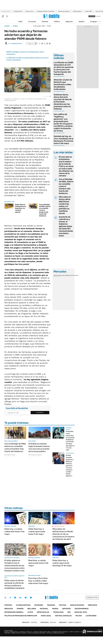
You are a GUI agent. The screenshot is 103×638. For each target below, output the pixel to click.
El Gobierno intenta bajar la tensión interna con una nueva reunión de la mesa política (39, 447)
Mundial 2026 (18, 11)
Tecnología (58, 612)
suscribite (92, 16)
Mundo (55, 609)
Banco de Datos (77, 605)
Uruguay (93, 21)
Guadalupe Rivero (16, 43)
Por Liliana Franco (9, 455)
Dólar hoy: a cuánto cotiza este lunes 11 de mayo (14, 531)
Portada (8, 605)
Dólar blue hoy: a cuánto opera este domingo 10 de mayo (62, 563)
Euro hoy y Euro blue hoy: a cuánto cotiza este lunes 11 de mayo (38, 581)
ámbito (7, 26)
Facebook (10, 597)
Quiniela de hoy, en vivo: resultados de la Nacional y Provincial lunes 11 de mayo (63, 140)
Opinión (81, 21)
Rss (68, 612)
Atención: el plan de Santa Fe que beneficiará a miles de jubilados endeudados (63, 84)
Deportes (66, 609)
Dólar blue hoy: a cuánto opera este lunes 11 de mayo (36, 531)
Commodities (68, 275)
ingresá (98, 16)
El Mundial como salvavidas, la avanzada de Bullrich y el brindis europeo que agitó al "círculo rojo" (70, 440)
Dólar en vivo (29, 11)
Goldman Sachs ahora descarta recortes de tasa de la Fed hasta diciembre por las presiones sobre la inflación (63, 101)
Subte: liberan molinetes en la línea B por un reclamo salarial (20, 208)
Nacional (44, 609)
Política (57, 21)
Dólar (20, 21)
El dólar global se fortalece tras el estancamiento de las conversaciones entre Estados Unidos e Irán (14, 565)
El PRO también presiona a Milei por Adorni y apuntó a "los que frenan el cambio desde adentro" (69, 465)
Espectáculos (43, 612)
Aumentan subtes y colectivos (45, 11)
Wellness (31, 609)
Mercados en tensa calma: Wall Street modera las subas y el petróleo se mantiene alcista (65, 205)
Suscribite (39, 412)
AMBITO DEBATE (70, 622)
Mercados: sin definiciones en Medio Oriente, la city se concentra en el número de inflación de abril (63, 534)
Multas (79, 616)
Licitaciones (91, 616)
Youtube (26, 597)
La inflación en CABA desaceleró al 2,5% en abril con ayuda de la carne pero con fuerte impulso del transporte (63, 68)
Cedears (75, 275)
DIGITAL (29, 622)
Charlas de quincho (63, 11)
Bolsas (62, 275)
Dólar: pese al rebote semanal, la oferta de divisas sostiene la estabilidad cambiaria (14, 584)
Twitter (5, 597)
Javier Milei (88, 11)
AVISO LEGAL (46, 616)
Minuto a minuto (59, 526)
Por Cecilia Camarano (34, 455)
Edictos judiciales (63, 616)
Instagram (15, 597)
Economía (32, 21)
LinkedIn (20, 597)
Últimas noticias (23, 605)
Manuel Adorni (77, 11)
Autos (30, 612)
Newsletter (98, 21)
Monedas (57, 275)
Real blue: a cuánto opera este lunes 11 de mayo (38, 563)
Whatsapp (31, 597)
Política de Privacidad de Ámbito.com (20, 616)
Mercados (92, 605)
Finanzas (45, 21)
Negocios (69, 21)
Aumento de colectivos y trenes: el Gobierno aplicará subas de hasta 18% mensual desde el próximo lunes (66, 226)
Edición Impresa (82, 609)
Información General (14, 612)
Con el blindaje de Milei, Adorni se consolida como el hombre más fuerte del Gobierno (44, 210)
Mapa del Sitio (80, 612)
